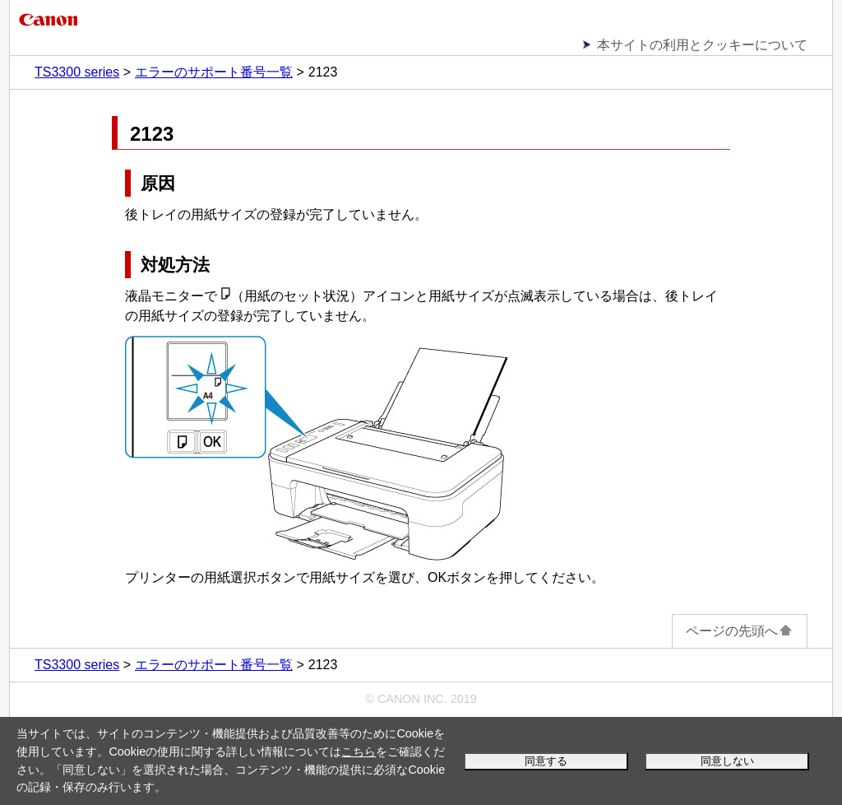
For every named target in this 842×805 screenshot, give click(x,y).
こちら (358, 751)
